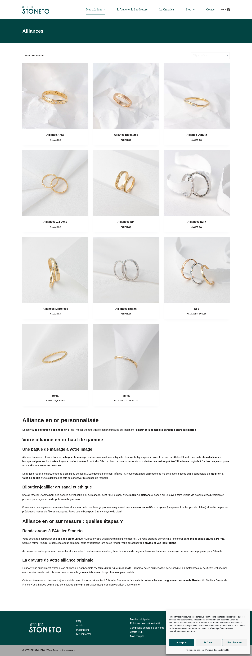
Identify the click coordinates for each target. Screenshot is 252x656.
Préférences (234, 642)
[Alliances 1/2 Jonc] (55, 183)
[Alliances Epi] (126, 183)
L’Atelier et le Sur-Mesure (132, 9)
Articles (80, 625)
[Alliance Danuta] (197, 96)
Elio (196, 308)
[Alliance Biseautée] (126, 96)
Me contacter (83, 634)
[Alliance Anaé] (55, 96)
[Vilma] (126, 357)
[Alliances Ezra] (197, 183)
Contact (210, 9)
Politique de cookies (195, 650)
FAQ (78, 621)
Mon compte (137, 636)
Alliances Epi (126, 221)
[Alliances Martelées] (55, 270)
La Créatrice (166, 9)
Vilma (126, 395)
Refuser (208, 642)
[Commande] (210, 55)
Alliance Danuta (196, 134)
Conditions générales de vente (147, 627)
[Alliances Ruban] (126, 270)
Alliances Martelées (55, 308)
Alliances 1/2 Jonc (55, 221)
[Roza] (55, 357)
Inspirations (83, 629)
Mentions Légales (140, 619)
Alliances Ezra (196, 221)
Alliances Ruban (126, 308)
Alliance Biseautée (126, 134)
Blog (191, 10)
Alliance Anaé (55, 134)
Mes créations (96, 10)
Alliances (55, 140)
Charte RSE (136, 631)
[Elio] (197, 270)
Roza (55, 395)
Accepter (181, 642)
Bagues (203, 314)
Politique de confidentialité (217, 650)
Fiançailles (132, 401)
